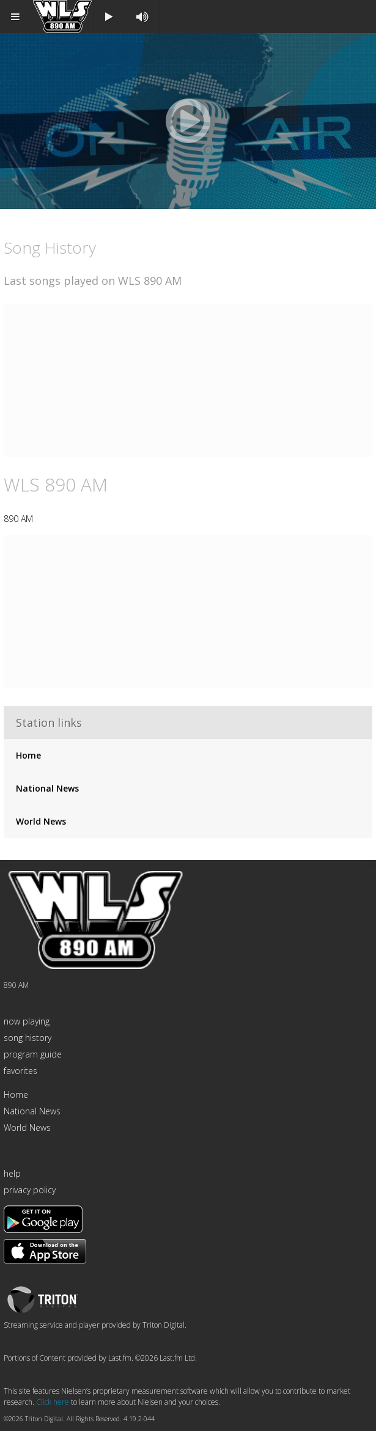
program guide (33, 1054)
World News (41, 821)
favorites (20, 1070)
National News (47, 788)
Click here (52, 1402)
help (12, 1173)
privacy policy (30, 1190)
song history (27, 1037)
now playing (27, 1021)
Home (28, 755)
